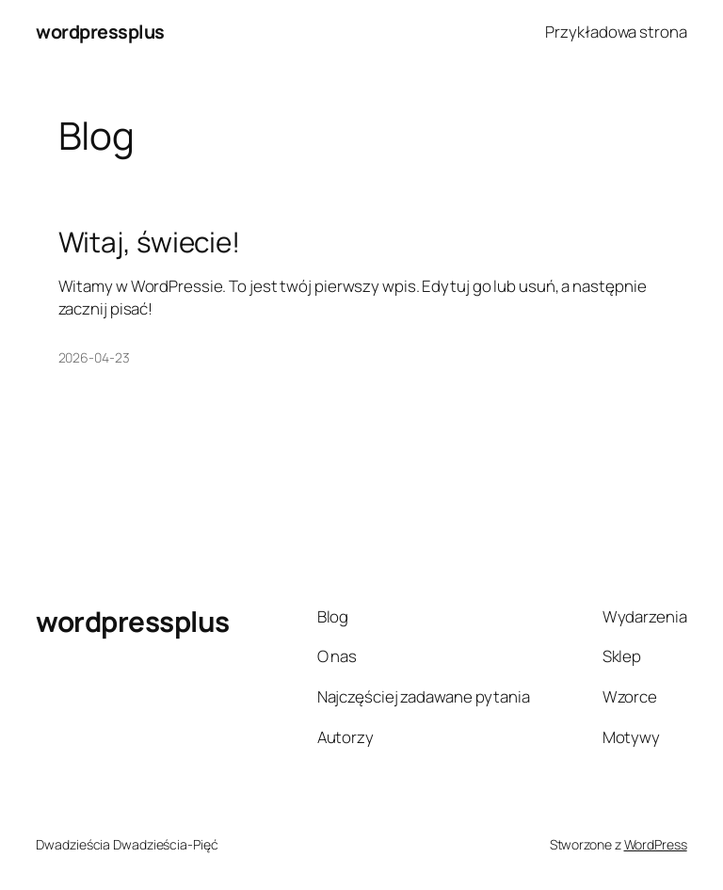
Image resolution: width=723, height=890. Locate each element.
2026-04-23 (94, 357)
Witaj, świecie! (149, 241)
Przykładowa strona (615, 31)
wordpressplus (100, 31)
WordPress (655, 844)
